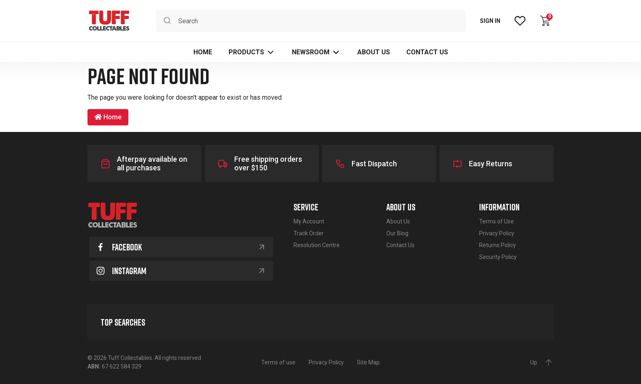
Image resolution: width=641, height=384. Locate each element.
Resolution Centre (317, 245)
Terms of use (278, 362)
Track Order (309, 233)
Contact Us (400, 245)
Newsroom (310, 52)
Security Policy (498, 257)
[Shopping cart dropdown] (545, 21)
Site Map (368, 362)
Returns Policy (497, 245)
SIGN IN (490, 21)
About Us (398, 221)
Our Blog (397, 233)
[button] (252, 52)
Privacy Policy (496, 233)
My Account (309, 221)
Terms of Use (496, 221)
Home (107, 117)
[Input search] (311, 20)
